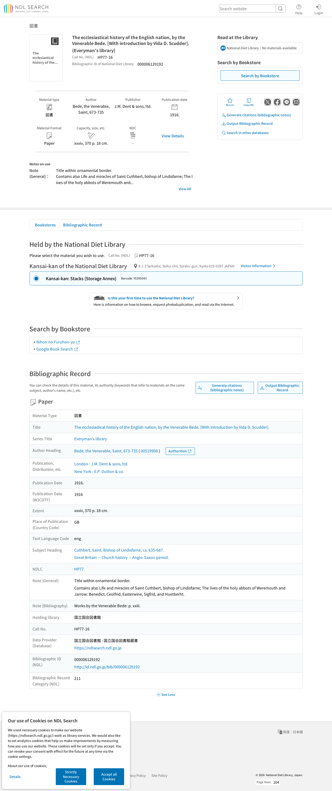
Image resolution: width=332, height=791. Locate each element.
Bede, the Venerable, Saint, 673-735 (106, 451)
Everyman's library (90, 438)
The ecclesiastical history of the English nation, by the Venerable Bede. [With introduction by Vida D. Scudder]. (171, 427)
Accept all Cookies (109, 776)
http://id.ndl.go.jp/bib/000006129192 (107, 667)
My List (230, 102)
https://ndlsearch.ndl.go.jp (98, 648)
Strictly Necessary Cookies (71, 776)
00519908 (149, 451)
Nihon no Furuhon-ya (58, 342)
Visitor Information (259, 266)
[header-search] (252, 8)
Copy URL (248, 102)
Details (15, 776)
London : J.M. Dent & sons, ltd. (101, 464)
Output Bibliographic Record (247, 123)
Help (299, 9)
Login (318, 9)
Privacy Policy (135, 775)
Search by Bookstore (260, 75)
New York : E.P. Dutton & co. (99, 471)
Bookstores (45, 225)
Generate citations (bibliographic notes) (256, 114)
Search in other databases (245, 132)
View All (185, 188)
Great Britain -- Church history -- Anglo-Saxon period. (121, 557)
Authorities (180, 451)
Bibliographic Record (82, 225)
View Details (173, 136)
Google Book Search (57, 349)
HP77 (79, 569)
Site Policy (159, 775)
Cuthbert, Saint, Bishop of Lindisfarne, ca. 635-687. (119, 550)
